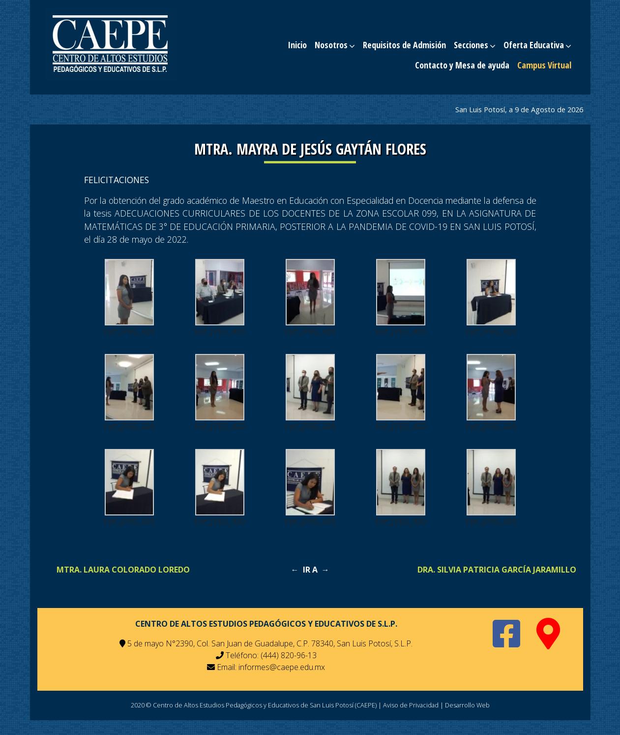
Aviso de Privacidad (411, 705)
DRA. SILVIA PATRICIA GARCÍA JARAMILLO (496, 569)
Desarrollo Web (467, 705)
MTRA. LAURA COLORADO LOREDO (123, 569)
